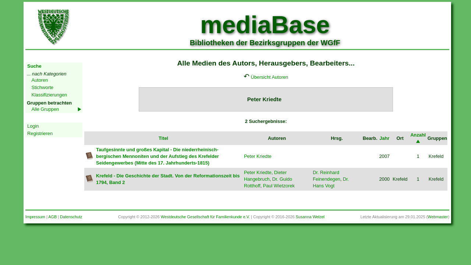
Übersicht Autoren (269, 77)
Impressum (35, 217)
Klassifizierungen (49, 95)
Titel (163, 138)
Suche (34, 66)
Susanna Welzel (310, 217)
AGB (52, 217)
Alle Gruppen (45, 109)
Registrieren (40, 133)
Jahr (384, 138)
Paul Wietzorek (279, 185)
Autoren (39, 80)
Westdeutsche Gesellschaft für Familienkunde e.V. (205, 217)
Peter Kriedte (258, 156)
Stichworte (42, 87)
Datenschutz (71, 217)
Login (33, 126)
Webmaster (438, 217)
